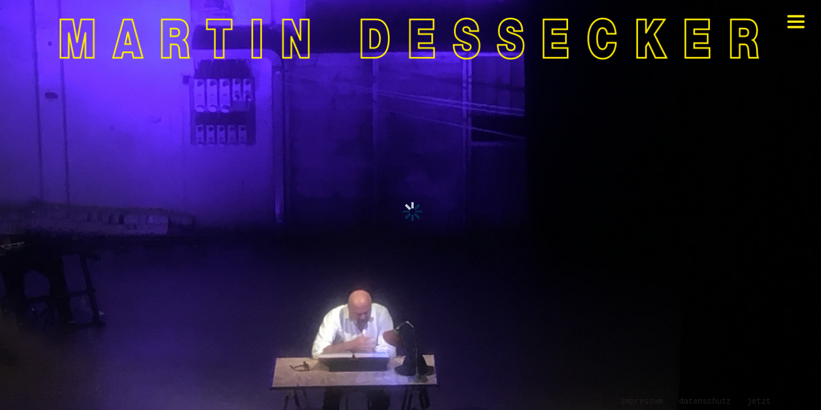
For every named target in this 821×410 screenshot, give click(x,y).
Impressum (641, 401)
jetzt (759, 401)
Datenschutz (705, 401)
